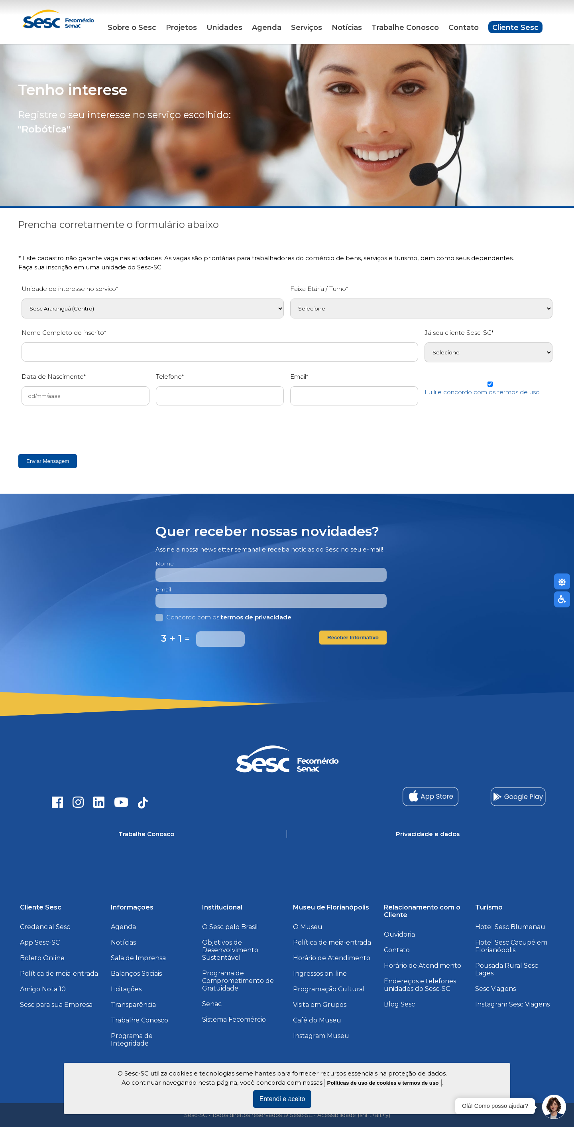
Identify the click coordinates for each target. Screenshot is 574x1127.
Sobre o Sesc (132, 27)
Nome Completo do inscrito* (64, 332)
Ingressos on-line (320, 973)
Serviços (306, 27)
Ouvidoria (399, 934)
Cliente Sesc (515, 27)
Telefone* (170, 376)
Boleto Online (42, 958)
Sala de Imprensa (138, 958)
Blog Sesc (399, 1004)
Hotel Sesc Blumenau (510, 927)
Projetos (181, 27)
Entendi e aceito (282, 1098)
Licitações (126, 989)
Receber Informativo (353, 638)
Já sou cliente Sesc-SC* (459, 332)
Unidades (224, 27)
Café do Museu (317, 1020)
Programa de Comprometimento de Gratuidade (238, 980)
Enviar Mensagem (47, 461)
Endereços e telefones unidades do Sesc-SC (420, 985)
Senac (212, 1004)
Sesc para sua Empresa (56, 1004)
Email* (299, 376)
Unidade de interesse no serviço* (70, 289)
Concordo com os (223, 617)
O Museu (307, 927)
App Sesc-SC (40, 942)
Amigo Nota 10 (43, 989)
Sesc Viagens (495, 989)
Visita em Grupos (319, 1004)
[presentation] (82, 427)
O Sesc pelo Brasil (230, 927)
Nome (164, 563)
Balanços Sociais (136, 973)
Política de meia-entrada (59, 973)
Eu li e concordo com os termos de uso (482, 392)
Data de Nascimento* (54, 376)
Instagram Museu (321, 1036)
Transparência (133, 1004)
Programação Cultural (329, 989)
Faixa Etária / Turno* (319, 289)
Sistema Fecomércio (234, 1019)
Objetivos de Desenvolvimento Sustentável (230, 950)
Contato (463, 27)
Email (163, 589)
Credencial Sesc (45, 927)
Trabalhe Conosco (405, 27)
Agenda (266, 27)
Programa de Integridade (132, 1039)
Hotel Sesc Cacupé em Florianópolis (511, 946)
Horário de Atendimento (331, 958)
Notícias (347, 27)
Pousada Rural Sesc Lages (506, 969)
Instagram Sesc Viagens (512, 1004)
